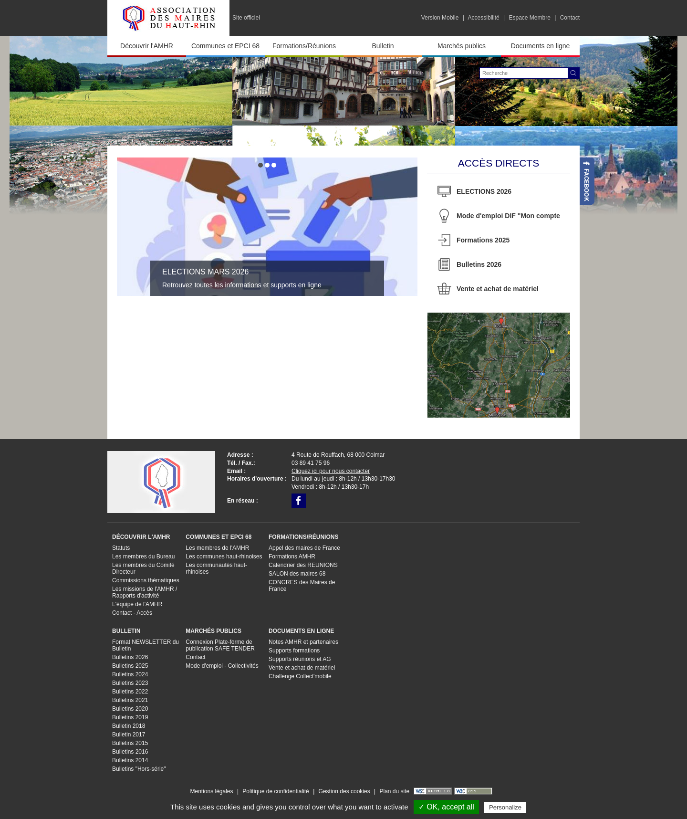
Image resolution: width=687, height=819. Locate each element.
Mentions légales (211, 791)
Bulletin (383, 46)
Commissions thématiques (145, 580)
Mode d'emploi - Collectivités (222, 665)
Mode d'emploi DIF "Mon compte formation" (508, 219)
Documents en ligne (540, 46)
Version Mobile (440, 17)
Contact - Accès (132, 612)
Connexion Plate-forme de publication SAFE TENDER (220, 645)
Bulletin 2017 (128, 734)
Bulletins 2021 (130, 700)
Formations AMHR (292, 556)
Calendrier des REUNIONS (303, 565)
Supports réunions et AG (300, 659)
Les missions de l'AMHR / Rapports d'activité (144, 592)
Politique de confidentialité (275, 791)
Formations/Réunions (304, 46)
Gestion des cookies (344, 791)
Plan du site (394, 791)
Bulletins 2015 (130, 743)
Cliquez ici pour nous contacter (330, 471)
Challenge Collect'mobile (300, 676)
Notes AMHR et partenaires (303, 642)
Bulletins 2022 (130, 691)
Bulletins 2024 (130, 674)
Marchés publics (461, 46)
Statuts (121, 548)
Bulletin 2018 (128, 726)
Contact (570, 17)
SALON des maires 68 (297, 573)
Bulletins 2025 (130, 665)
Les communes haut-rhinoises (224, 556)
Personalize (505, 807)
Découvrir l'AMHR (146, 46)
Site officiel (246, 17)
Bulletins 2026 (479, 264)
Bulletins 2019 (130, 717)
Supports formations (294, 650)
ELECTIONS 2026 (484, 191)
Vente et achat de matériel (498, 289)
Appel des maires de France (304, 548)
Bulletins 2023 (130, 683)
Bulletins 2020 (130, 708)
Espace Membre (529, 17)
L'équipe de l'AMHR (137, 604)
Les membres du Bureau (143, 556)
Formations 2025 (483, 240)
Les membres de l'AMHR (217, 548)
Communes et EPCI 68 (225, 46)
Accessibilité (484, 17)
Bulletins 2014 (130, 760)
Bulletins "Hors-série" (139, 769)
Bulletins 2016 (130, 751)
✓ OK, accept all (446, 807)
